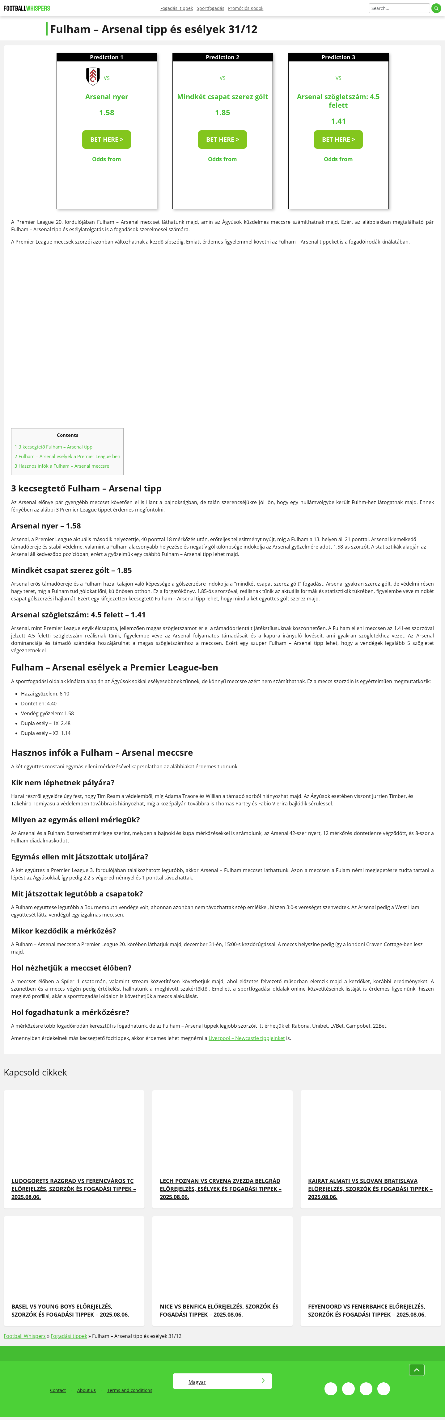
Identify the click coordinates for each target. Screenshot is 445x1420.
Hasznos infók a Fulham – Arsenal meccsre (62, 466)
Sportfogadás (210, 8)
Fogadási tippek (176, 8)
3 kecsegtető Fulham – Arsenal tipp (53, 447)
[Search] (399, 8)
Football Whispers (25, 1336)
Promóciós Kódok (245, 8)
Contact (58, 1390)
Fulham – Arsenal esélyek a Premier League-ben (67, 456)
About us (86, 1390)
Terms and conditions (129, 1390)
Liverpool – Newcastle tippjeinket (247, 1038)
